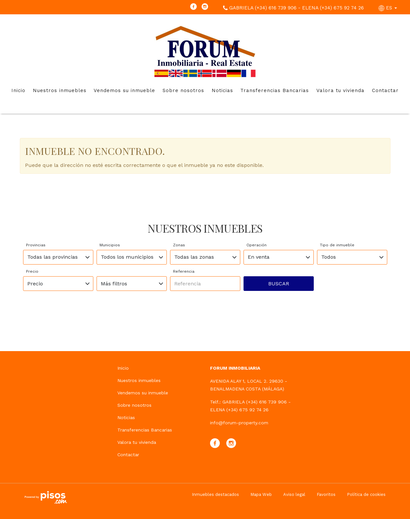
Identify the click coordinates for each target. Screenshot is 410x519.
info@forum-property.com (239, 422)
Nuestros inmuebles (59, 90)
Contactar (385, 90)
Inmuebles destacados (215, 494)
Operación (256, 245)
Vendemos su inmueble (124, 90)
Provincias (36, 245)
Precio (32, 271)
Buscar (278, 283)
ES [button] (388, 8)
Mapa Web (261, 494)
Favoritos (326, 494)
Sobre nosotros (183, 90)
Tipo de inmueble (337, 245)
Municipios (109, 245)
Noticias (222, 90)
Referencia (183, 271)
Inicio (18, 90)
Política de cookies (366, 494)
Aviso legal (294, 494)
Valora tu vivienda (340, 90)
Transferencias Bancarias (274, 90)
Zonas (179, 245)
